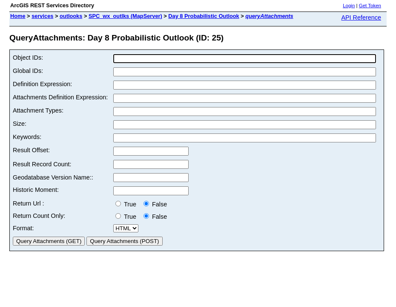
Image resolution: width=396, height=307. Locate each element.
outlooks (71, 16)
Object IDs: (28, 57)
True (127, 204)
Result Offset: (31, 150)
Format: (23, 228)
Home (18, 16)
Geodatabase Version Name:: (53, 177)
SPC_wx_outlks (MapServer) (125, 16)
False (155, 204)
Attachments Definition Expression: (60, 97)
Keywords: (27, 136)
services (42, 16)
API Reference (361, 17)
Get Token (370, 5)
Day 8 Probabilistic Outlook (203, 16)
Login (349, 5)
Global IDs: (28, 70)
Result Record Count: (42, 164)
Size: (19, 123)
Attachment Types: (38, 110)
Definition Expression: (42, 84)
